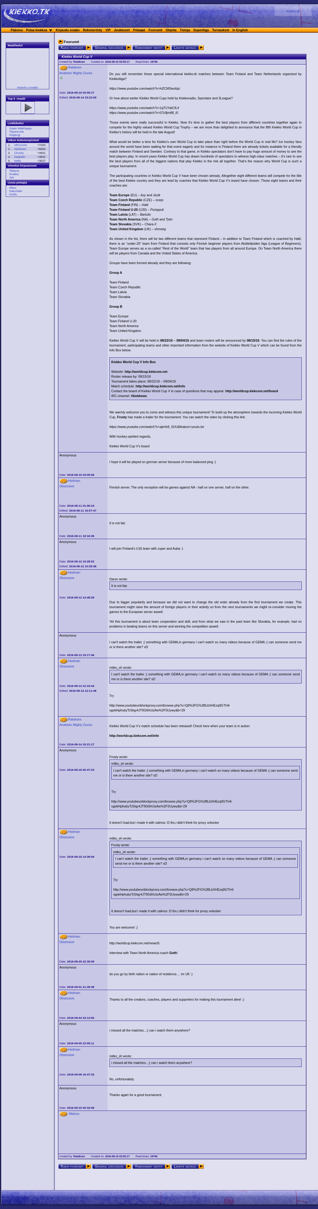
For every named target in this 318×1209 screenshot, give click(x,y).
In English (240, 30)
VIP (108, 30)
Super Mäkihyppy (20, 128)
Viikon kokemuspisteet (23, 140)
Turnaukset (220, 30)
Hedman (74, 480)
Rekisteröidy (92, 30)
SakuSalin (15, 191)
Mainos (74, 1113)
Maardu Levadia (27, 87)
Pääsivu (17, 30)
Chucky (19, 152)
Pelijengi (14, 135)
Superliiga (201, 30)
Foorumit (155, 30)
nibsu (12, 187)
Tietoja (185, 30)
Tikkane (14, 170)
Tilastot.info (16, 131)
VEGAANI (20, 145)
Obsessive (66, 486)
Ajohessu (20, 149)
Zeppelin (19, 156)
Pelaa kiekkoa (36, 30)
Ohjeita (171, 30)
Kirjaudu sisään (68, 30)
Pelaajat (139, 30)
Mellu (17, 160)
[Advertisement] (26, 293)
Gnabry (13, 174)
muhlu (13, 194)
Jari (11, 177)
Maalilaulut (15, 45)
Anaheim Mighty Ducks (75, 73)
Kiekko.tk (293, 11)
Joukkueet (122, 30)
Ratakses (79, 61)
